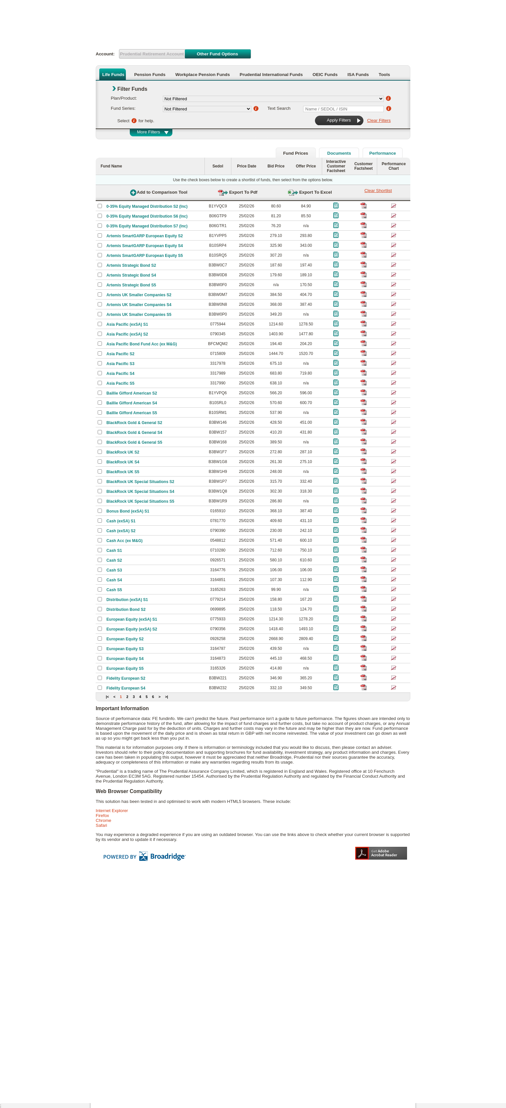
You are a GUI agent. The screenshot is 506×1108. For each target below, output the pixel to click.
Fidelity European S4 (126, 688)
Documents (339, 153)
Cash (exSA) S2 (121, 531)
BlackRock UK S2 (123, 452)
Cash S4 (114, 580)
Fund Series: (123, 108)
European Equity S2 (125, 639)
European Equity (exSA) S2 (132, 629)
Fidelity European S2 (126, 678)
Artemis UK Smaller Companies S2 (139, 295)
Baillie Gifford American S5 (132, 413)
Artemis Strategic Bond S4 (131, 275)
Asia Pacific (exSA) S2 (127, 334)
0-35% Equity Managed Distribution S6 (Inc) (147, 216)
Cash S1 (114, 550)
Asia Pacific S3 (120, 363)
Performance (382, 153)
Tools (384, 74)
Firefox (102, 815)
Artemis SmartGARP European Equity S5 (145, 255)
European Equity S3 (125, 649)
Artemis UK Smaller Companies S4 (139, 304)
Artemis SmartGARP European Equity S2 (145, 236)
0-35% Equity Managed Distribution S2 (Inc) (147, 206)
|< (107, 697)
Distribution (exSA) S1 (127, 599)
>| (166, 697)
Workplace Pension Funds (202, 74)
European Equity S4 (125, 658)
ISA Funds (358, 74)
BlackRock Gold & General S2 (134, 422)
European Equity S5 (125, 668)
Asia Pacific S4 (120, 373)
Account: (105, 53)
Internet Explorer (112, 810)
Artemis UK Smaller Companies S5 (139, 314)
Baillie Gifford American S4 (132, 403)
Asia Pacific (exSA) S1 (127, 324)
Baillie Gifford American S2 (132, 393)
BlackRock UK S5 (123, 472)
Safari (101, 825)
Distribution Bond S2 (126, 609)
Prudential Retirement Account (152, 53)
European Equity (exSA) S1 (132, 619)
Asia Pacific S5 (120, 383)
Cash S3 (114, 570)
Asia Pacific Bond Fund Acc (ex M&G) (142, 344)
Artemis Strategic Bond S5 (131, 285)
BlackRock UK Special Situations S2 (140, 481)
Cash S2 (114, 560)
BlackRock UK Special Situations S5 (140, 501)
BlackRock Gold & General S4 (134, 432)
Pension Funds (149, 74)
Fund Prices (295, 153)
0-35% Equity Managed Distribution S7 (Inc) (147, 226)
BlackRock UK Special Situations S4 (140, 491)
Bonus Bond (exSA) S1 (128, 511)
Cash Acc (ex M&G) (125, 540)
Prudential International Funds (271, 74)
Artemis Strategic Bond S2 (131, 265)
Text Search (278, 108)
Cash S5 (114, 590)
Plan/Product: (124, 98)
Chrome (103, 820)
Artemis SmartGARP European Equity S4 (145, 245)
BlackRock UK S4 (123, 462)
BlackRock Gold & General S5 (134, 442)
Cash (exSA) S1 (121, 521)
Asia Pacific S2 (120, 354)
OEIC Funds (325, 74)
